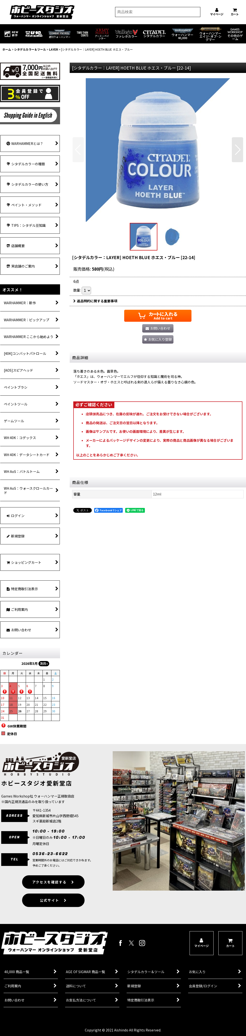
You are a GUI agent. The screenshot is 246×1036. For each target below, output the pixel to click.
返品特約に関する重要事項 (95, 300)
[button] (78, 149)
